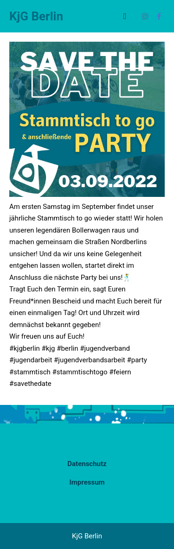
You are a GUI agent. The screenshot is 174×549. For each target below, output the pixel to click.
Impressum (86, 482)
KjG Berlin (36, 16)
